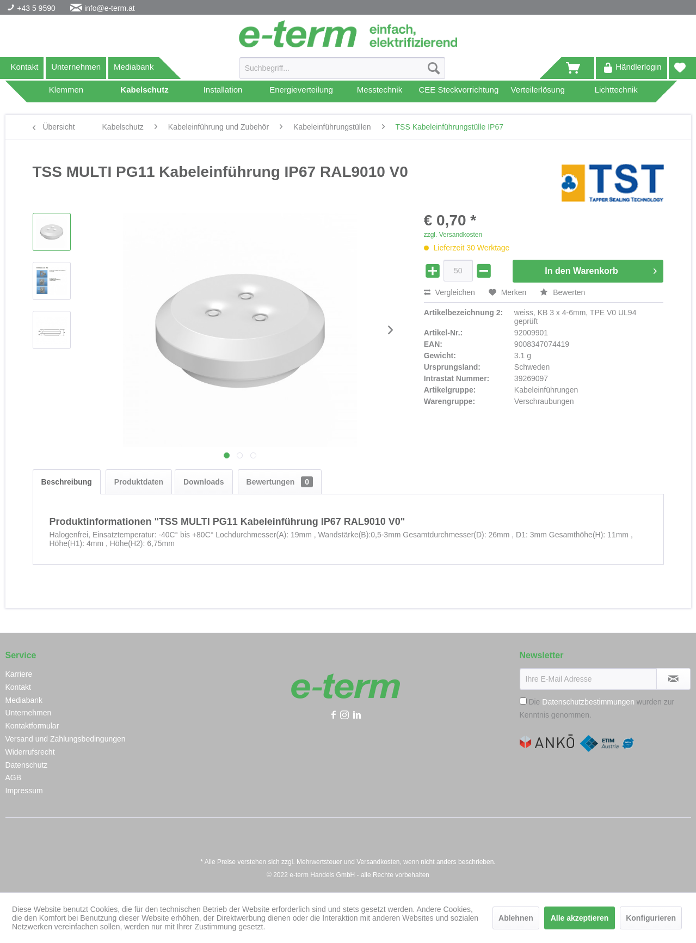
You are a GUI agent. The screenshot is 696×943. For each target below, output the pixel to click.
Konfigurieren (651, 918)
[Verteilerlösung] (537, 91)
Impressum (24, 790)
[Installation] (223, 91)
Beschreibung (66, 481)
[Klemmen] (66, 91)
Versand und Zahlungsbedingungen (65, 738)
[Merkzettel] (680, 68)
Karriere (19, 674)
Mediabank (133, 66)
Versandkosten (377, 862)
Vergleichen (449, 292)
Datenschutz (26, 765)
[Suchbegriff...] (342, 68)
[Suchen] (433, 68)
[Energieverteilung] (301, 91)
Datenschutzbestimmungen (588, 701)
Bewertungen (280, 481)
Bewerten (562, 292)
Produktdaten (138, 481)
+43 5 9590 (35, 8)
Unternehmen (76, 66)
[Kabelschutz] (145, 91)
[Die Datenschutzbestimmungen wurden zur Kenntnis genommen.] (523, 701)
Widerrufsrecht (30, 752)
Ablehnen (515, 918)
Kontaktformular (32, 725)
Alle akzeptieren (580, 918)
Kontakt (25, 66)
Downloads (203, 481)
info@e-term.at (109, 8)
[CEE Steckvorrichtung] (459, 91)
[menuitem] (342, 72)
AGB (13, 777)
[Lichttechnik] (616, 91)
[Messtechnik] (380, 91)
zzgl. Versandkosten (453, 234)
